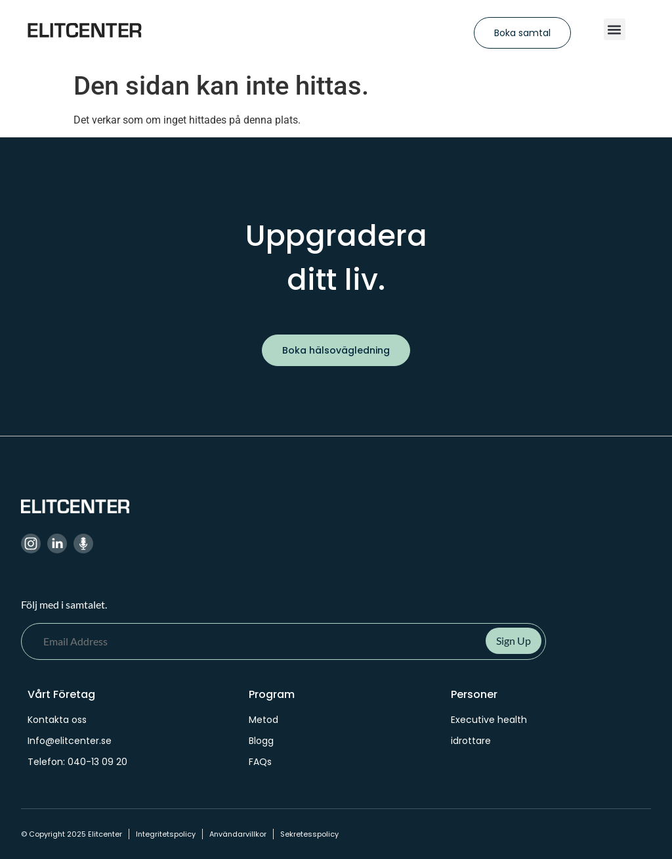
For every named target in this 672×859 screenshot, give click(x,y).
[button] (614, 29)
